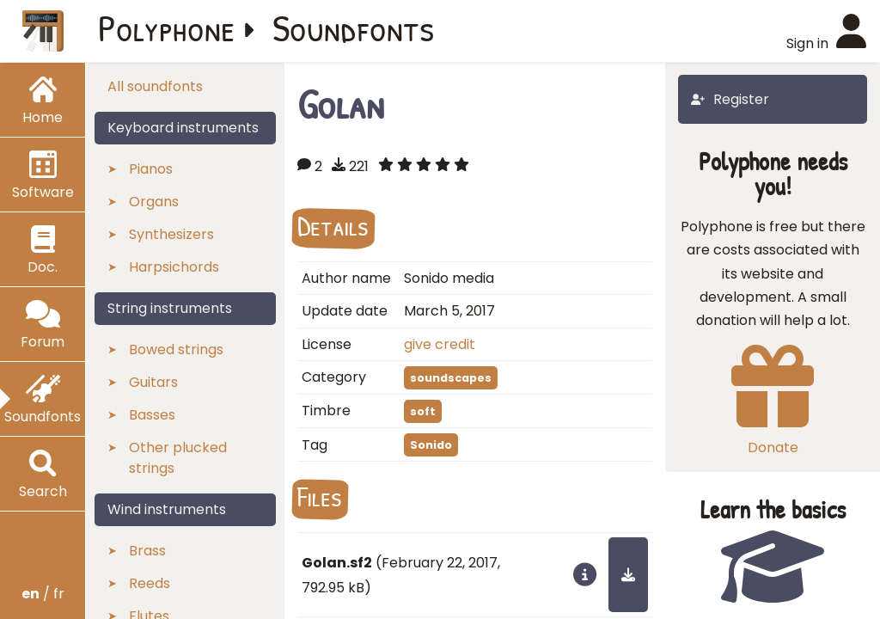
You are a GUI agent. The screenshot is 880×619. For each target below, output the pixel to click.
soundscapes (451, 378)
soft (423, 411)
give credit (439, 344)
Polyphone (166, 27)
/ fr (42, 594)
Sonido (431, 445)
